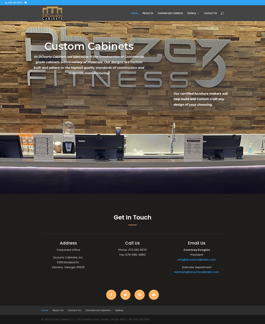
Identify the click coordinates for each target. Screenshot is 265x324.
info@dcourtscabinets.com (197, 260)
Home (134, 13)
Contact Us (210, 13)
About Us (147, 13)
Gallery (191, 13)
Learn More (89, 81)
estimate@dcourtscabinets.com (196, 272)
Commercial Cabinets (170, 13)
